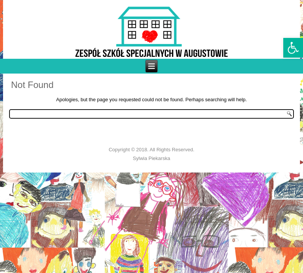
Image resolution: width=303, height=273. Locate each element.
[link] (293, 48)
